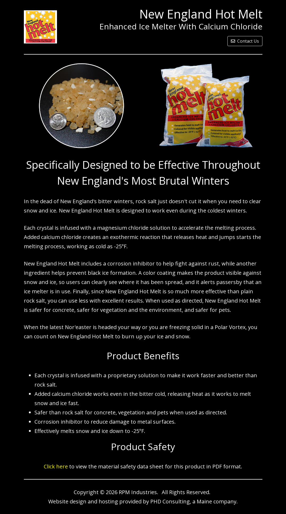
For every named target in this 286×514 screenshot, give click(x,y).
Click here (56, 466)
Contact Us (245, 41)
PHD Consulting (170, 501)
